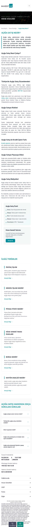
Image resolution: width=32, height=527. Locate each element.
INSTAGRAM (5, 459)
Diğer (3, 496)
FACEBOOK (4, 457)
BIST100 (20, 91)
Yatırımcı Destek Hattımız (8, 469)
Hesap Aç (10, 240)
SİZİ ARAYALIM (12, 525)
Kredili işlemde (5, 143)
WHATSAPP (20, 525)
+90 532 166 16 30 (7, 466)
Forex (3, 492)
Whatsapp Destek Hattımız (9, 463)
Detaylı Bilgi (8, 278)
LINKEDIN (15, 459)
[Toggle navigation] (29, 5)
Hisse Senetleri (6, 483)
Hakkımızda (5, 478)
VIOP (3, 487)
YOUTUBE (18, 457)
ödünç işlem (5, 98)
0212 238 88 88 (6, 472)
